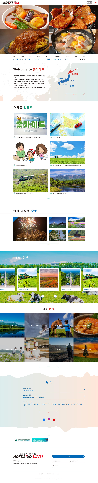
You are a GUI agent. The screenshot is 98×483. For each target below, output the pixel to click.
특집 (14, 56)
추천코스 (47, 56)
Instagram (49, 419)
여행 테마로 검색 (27, 59)
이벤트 (38, 56)
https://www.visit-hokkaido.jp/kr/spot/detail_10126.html (26, 269)
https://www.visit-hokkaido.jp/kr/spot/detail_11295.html (76, 231)
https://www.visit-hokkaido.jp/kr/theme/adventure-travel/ (58, 339)
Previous (94, 11)
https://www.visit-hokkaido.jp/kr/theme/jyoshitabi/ (12, 338)
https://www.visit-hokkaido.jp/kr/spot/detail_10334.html (57, 218)
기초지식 (66, 59)
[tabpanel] (49, 29)
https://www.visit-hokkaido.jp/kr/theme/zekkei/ (11, 313)
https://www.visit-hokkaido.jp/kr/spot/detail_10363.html (48, 269)
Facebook (44, 419)
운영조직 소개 (50, 474)
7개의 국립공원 (47, 59)
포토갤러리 (58, 461)
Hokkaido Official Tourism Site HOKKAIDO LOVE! (11, 2)
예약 (76, 56)
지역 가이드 (57, 56)
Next (94, 47)
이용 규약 (40, 474)
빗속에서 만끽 (37, 59)
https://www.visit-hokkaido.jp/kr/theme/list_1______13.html (84, 339)
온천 (30, 56)
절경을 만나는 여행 (57, 59)
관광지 (22, 56)
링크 (59, 474)
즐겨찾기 (90, 2)
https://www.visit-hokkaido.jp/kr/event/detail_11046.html (27, 217)
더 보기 (74, 94)
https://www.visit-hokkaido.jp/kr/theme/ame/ (35, 338)
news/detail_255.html (18, 393)
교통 (84, 56)
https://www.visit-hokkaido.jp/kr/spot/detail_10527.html (70, 269)
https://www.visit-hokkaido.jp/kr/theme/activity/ (60, 313)
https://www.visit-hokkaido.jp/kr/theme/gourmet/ (86, 313)
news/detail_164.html (18, 400)
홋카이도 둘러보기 (17, 59)
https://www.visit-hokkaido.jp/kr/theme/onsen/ (35, 313)
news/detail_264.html (18, 386)
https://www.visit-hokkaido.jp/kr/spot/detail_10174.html (76, 218)
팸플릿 (57, 465)
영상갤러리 (75, 461)
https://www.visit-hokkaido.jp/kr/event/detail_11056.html (57, 231)
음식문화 (67, 56)
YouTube (54, 419)
